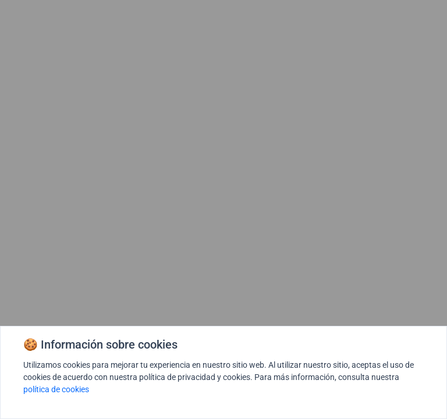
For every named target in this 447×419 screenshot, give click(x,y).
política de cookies (56, 389)
